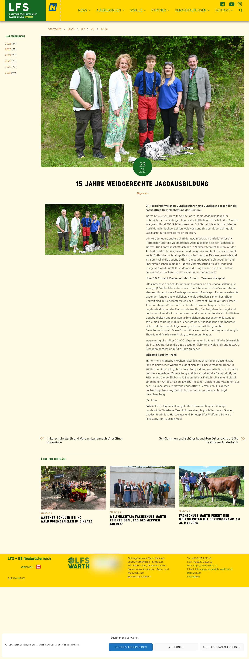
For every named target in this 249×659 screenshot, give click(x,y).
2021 (8, 72)
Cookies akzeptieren (131, 647)
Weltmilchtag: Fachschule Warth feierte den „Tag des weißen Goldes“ (138, 520)
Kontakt (225, 10)
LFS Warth (15, 578)
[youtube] (232, 3)
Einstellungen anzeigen (221, 647)
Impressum (193, 576)
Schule (139, 10)
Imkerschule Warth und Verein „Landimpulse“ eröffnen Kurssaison (85, 440)
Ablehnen (176, 647)
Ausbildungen (111, 10)
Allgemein (142, 193)
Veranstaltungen (193, 10)
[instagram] (240, 3)
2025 (8, 49)
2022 (8, 66)
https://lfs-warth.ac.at (205, 565)
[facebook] (223, 3)
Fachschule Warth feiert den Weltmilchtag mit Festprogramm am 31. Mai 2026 (209, 519)
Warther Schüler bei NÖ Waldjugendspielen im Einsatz (66, 519)
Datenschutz (194, 572)
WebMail (27, 567)
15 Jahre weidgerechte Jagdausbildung (142, 183)
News (85, 10)
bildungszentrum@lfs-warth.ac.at (213, 569)
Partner (161, 10)
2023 (8, 60)
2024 (8, 55)
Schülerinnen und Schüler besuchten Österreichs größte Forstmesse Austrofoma (198, 440)
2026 (8, 43)
